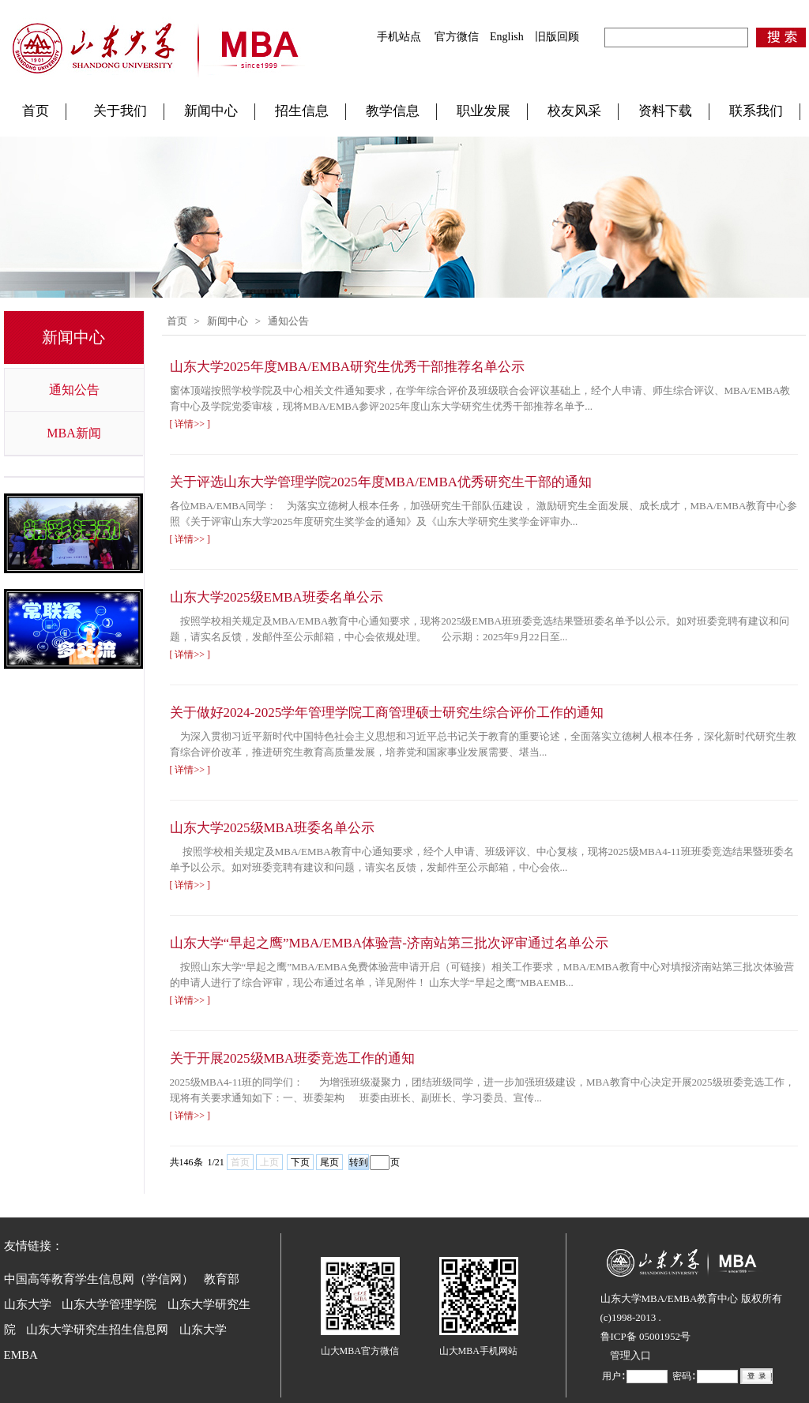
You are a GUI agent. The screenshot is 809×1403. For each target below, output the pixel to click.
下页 (300, 1162)
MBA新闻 (73, 433)
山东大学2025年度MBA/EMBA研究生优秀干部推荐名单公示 (347, 366)
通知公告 (74, 389)
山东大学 (27, 1304)
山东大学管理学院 (109, 1304)
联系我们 (756, 110)
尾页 (329, 1162)
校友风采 (574, 110)
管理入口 (630, 1355)
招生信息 (302, 110)
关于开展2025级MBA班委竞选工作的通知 (293, 1058)
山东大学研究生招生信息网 (97, 1329)
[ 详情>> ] (190, 424)
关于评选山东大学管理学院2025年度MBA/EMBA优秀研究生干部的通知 (381, 482)
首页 (35, 110)
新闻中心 (211, 110)
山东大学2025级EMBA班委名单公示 (276, 597)
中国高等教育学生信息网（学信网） (99, 1279)
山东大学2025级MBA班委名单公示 (272, 827)
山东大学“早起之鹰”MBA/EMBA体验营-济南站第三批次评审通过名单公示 (389, 943)
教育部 (221, 1279)
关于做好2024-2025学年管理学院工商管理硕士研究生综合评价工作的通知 (387, 712)
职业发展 (483, 110)
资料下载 (665, 110)
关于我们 (120, 110)
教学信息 (393, 110)
